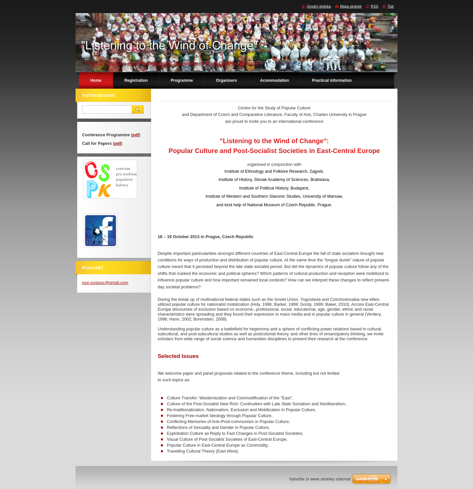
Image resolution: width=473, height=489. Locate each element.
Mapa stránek (351, 6)
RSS (374, 6)
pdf (135, 134)
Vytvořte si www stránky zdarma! (320, 479)
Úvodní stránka (319, 6)
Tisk (390, 6)
